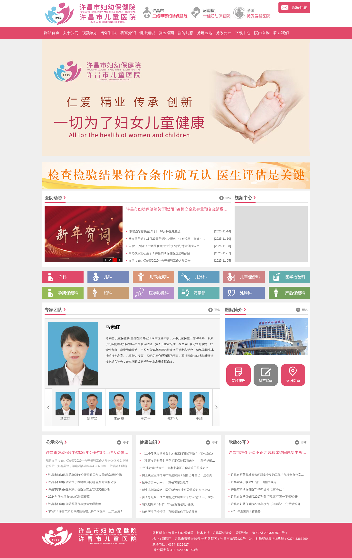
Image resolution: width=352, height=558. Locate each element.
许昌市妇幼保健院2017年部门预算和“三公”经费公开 (264, 496)
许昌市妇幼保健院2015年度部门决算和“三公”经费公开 (266, 504)
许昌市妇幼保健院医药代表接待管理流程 (74, 504)
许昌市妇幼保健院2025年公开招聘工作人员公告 (160, 260)
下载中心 (243, 33)
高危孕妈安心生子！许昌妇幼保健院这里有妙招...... (162, 253)
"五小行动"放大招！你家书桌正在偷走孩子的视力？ (175, 468)
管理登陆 (242, 533)
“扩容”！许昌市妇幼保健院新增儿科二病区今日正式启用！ (85, 511)
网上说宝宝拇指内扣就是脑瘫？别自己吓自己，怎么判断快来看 (183, 475)
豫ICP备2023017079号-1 (270, 533)
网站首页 (51, 33)
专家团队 (109, 33)
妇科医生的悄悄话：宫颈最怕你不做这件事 (170, 511)
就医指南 (166, 33)
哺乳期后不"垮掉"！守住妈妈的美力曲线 (168, 504)
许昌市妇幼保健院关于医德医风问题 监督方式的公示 (82, 482)
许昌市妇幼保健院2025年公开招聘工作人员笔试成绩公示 (85, 474)
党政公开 (223, 33)
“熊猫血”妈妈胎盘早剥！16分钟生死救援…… (157, 231)
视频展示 (90, 33)
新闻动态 (185, 33)
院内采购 (262, 33)
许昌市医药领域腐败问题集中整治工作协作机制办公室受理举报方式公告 (277, 474)
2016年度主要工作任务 (246, 511)
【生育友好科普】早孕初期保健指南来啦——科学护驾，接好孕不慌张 (187, 460)
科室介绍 (128, 33)
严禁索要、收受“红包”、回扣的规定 (254, 482)
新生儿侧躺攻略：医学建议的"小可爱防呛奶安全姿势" (176, 490)
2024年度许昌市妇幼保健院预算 (69, 496)
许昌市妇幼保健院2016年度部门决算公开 (257, 489)
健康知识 (147, 33)
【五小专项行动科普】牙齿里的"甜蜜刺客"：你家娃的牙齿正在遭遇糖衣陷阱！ (193, 453)
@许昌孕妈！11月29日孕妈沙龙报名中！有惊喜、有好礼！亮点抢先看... (175, 238)
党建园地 (204, 33)
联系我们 (281, 33)
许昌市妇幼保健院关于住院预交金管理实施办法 (79, 489)
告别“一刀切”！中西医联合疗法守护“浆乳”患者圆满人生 (164, 246)
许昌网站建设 (222, 533)
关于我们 (70, 33)
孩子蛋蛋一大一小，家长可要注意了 (165, 482)
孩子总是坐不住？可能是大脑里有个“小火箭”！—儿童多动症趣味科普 (187, 497)
